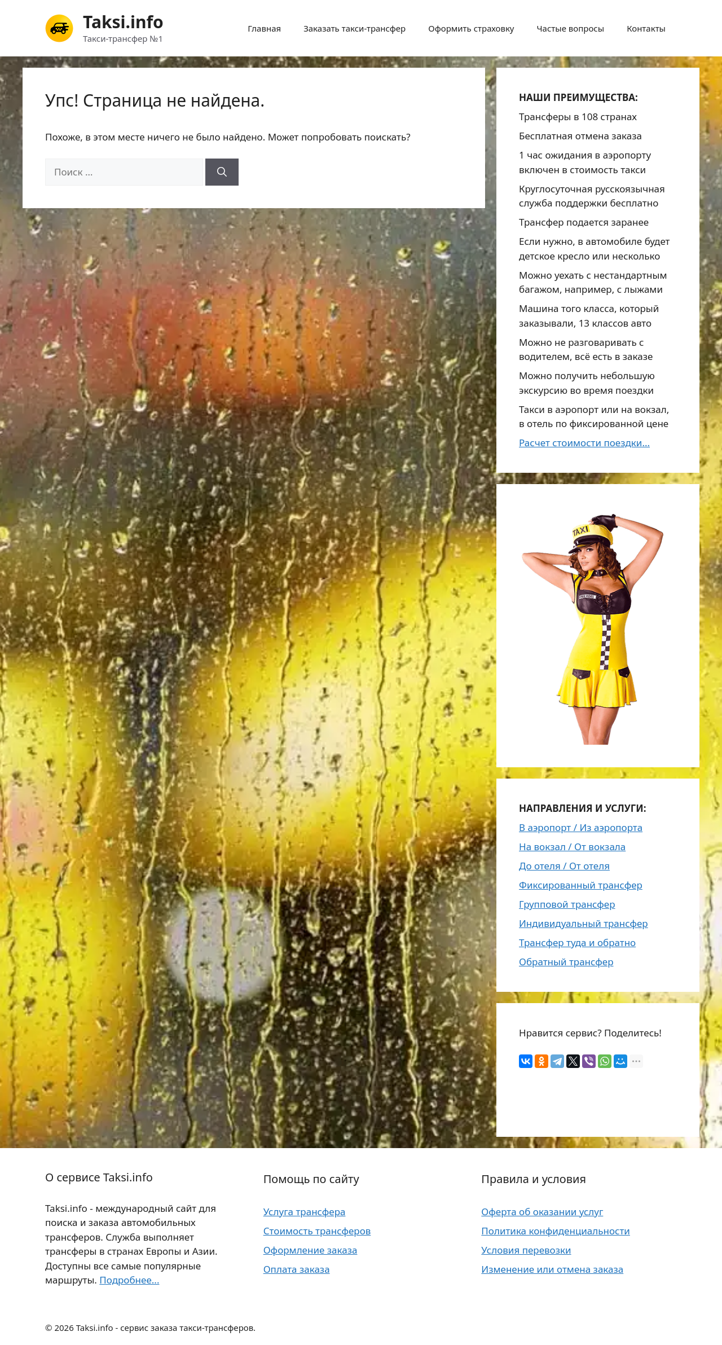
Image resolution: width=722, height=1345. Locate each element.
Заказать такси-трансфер (354, 28)
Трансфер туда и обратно (577, 942)
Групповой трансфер (567, 904)
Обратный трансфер (566, 961)
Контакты (646, 28)
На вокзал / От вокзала (572, 846)
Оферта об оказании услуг (542, 1211)
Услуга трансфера (304, 1211)
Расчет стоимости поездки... (584, 442)
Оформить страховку (471, 28)
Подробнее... (129, 1279)
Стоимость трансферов (317, 1230)
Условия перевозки (526, 1249)
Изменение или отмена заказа (552, 1269)
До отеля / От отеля (564, 865)
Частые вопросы (571, 28)
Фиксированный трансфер (580, 884)
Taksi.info (123, 21)
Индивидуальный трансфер (583, 923)
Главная (264, 28)
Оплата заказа (296, 1269)
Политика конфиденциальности (555, 1230)
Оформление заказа (310, 1249)
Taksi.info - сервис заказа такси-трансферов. (166, 1327)
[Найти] (222, 172)
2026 (63, 1327)
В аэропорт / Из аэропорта (580, 827)
